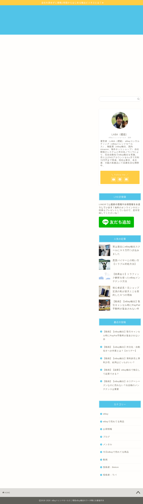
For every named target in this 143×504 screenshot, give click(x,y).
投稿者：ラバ (110, 475)
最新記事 (13, 99)
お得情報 (107, 429)
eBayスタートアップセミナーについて (37, 38)
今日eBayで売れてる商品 (116, 452)
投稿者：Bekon (111, 467)
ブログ (83, 99)
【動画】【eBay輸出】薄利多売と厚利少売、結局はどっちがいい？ (121, 360)
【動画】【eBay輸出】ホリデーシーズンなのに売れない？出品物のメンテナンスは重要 (121, 385)
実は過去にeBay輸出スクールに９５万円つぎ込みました (126, 250)
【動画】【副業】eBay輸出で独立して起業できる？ (121, 372)
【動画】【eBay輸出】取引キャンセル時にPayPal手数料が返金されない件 (126, 305)
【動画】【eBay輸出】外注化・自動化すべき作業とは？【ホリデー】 (121, 349)
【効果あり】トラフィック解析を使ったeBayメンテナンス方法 (126, 277)
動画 (105, 460)
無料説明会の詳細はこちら (71, 76)
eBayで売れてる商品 (113, 421)
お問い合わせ (13, 45)
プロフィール (126, 38)
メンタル (59, 99)
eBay (36, 99)
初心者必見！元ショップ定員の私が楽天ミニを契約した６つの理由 (126, 291)
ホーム (10, 38)
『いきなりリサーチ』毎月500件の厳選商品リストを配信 (87, 38)
